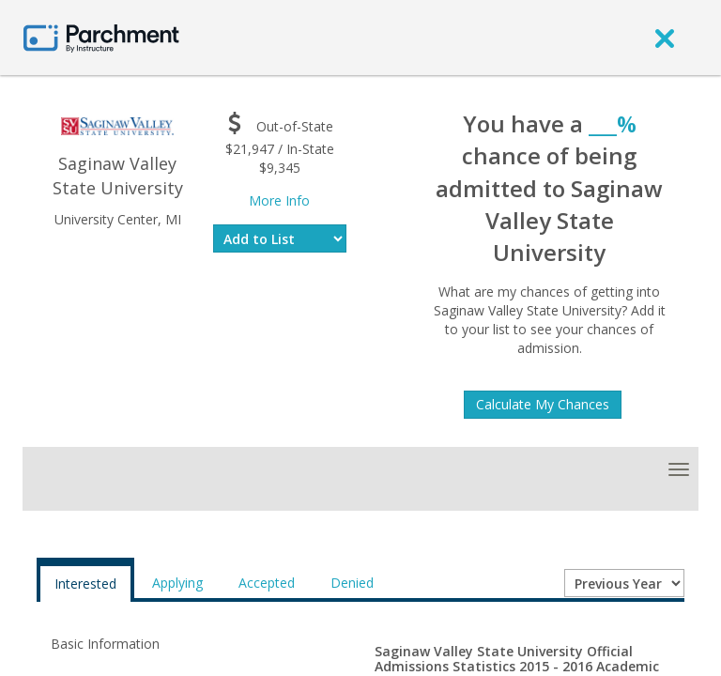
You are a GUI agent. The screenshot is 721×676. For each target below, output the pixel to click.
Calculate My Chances (542, 404)
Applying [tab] (177, 583)
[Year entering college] (624, 583)
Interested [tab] (85, 583)
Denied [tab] (352, 583)
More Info (279, 200)
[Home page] (101, 37)
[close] (664, 37)
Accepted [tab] (266, 583)
